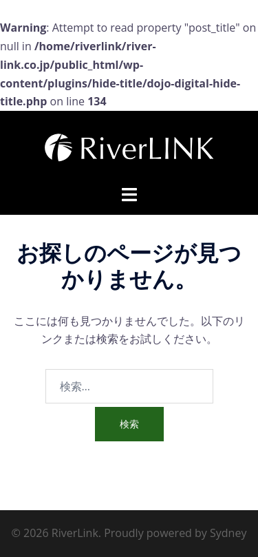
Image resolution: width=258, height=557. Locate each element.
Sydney (228, 532)
